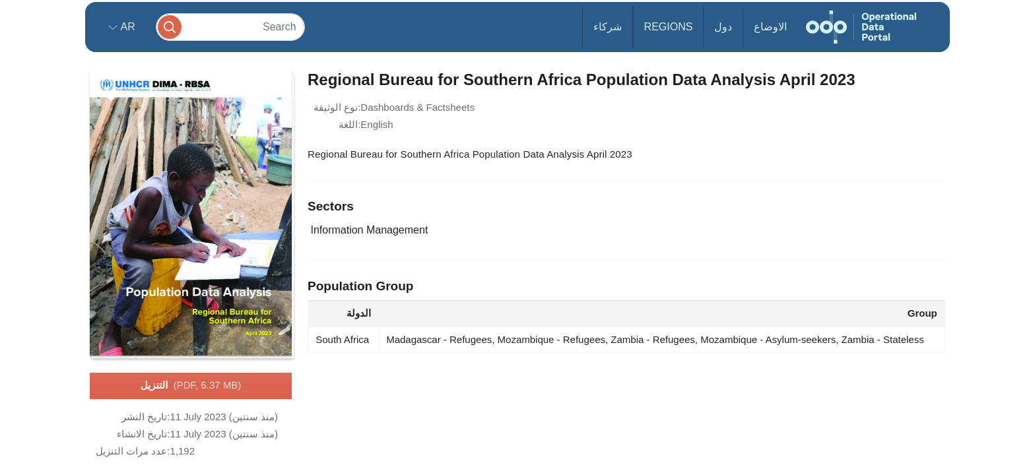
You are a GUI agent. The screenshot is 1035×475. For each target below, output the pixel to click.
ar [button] (126, 26)
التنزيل (191, 386)
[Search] (230, 26)
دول (723, 26)
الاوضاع (770, 26)
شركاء (607, 26)
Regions (668, 26)
